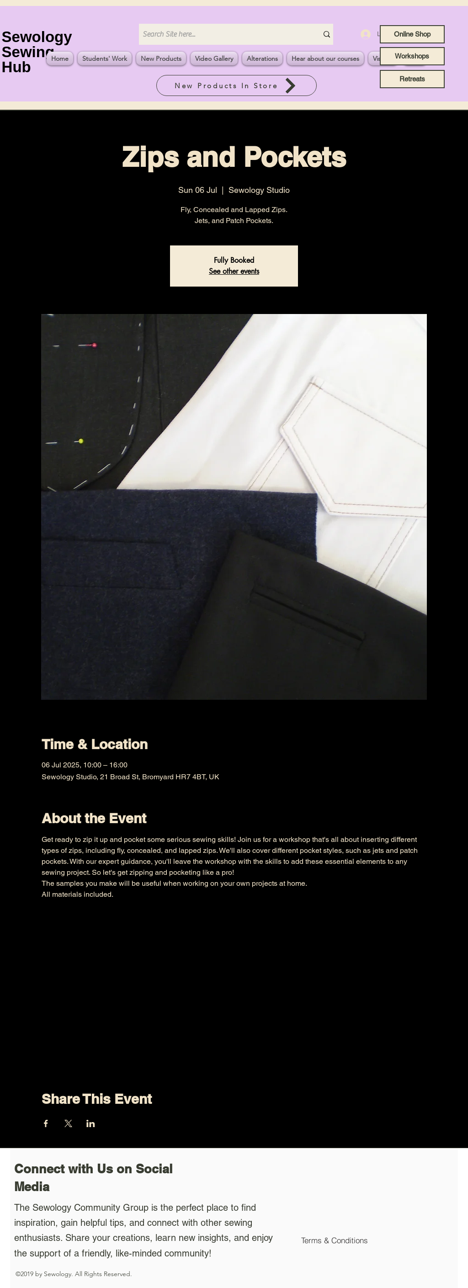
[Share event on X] (68, 1123)
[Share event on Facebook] (46, 1123)
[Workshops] (412, 56)
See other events (234, 271)
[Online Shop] (412, 34)
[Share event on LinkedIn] (90, 1123)
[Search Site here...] (221, 34)
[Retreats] (412, 79)
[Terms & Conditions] (334, 1240)
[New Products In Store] (236, 85)
